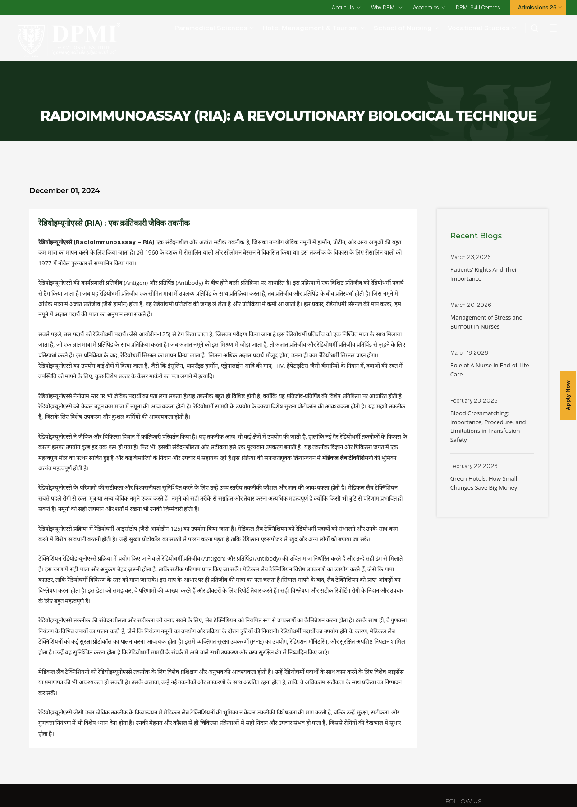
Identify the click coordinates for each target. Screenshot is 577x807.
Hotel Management (200, 764)
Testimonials (295, 780)
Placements (155, 780)
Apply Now (568, 395)
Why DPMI (383, 7)
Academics (426, 7)
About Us (343, 7)
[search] (531, 28)
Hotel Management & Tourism (310, 27)
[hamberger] (550, 28)
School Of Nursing (309, 764)
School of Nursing (403, 27)
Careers (327, 780)
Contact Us (394, 780)
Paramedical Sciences (210, 27)
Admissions (191, 780)
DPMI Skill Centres (477, 7)
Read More (492, 227)
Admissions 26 (537, 7)
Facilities (70, 780)
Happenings (358, 780)
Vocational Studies (478, 27)
